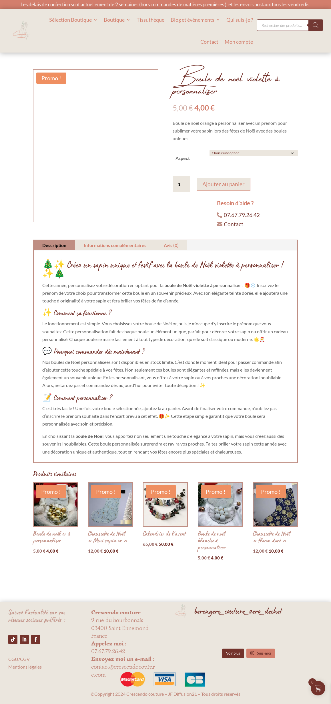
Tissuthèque (150, 20)
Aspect (183, 158)
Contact (209, 42)
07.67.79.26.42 (242, 215)
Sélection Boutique (70, 20)
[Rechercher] (315, 25)
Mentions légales (25, 666)
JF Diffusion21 (182, 694)
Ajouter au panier (223, 184)
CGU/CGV (19, 659)
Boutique (114, 20)
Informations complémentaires (115, 245)
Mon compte (239, 42)
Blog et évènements (192, 20)
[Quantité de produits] (181, 184)
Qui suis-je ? (239, 20)
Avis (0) (171, 245)
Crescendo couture (145, 694)
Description (54, 245)
